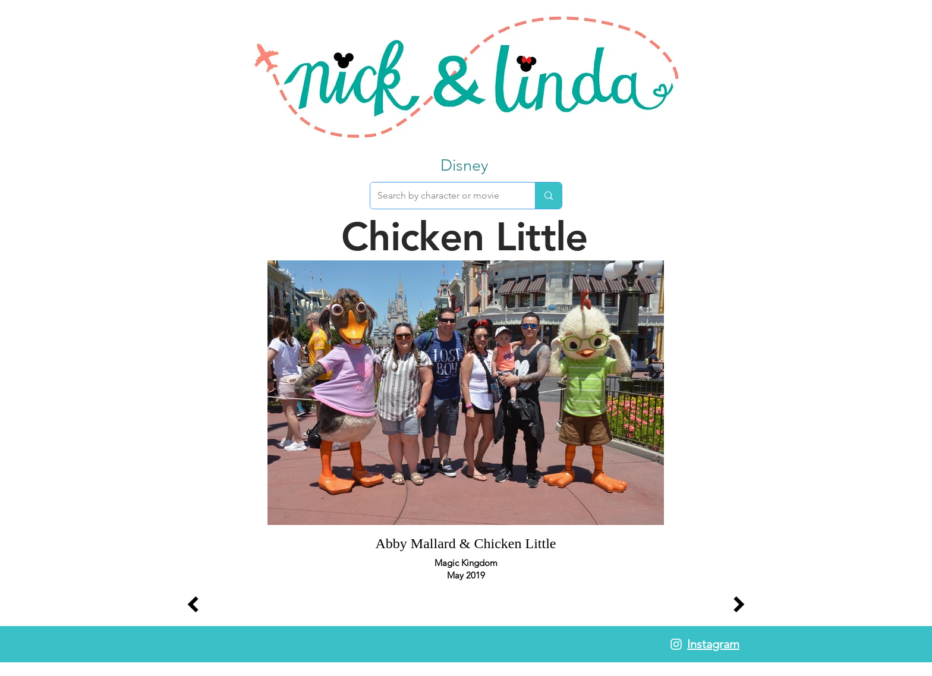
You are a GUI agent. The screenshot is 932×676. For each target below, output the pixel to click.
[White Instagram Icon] (676, 644)
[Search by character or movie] (443, 196)
